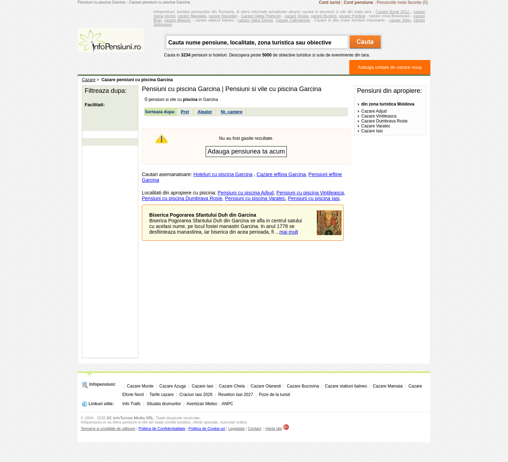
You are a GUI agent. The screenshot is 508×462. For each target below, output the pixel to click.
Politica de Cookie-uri (206, 428)
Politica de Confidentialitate (162, 428)
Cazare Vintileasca (379, 116)
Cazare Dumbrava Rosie (384, 121)
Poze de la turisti (274, 394)
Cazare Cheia (232, 386)
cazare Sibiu (400, 20)
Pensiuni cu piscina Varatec (255, 198)
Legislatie (236, 428)
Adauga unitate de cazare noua (390, 67)
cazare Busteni (324, 16)
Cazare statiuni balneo (346, 386)
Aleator (205, 111)
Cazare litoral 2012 (393, 12)
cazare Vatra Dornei (255, 20)
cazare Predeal (352, 16)
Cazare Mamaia (388, 386)
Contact (254, 428)
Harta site (274, 428)
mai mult (288, 232)
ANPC (227, 403)
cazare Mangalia (192, 16)
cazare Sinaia (296, 16)
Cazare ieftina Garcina (281, 174)
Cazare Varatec (375, 126)
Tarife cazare (162, 394)
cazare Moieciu (177, 20)
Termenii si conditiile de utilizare (108, 428)
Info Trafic (131, 403)
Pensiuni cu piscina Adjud (246, 193)
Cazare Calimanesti (293, 20)
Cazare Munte (140, 386)
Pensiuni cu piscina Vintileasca (310, 193)
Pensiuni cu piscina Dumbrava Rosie (182, 198)
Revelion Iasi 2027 (235, 394)
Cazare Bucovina (303, 386)
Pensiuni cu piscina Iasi (314, 198)
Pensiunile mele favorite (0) (402, 2)
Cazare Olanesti (265, 386)
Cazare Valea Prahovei (261, 16)
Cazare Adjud (374, 111)
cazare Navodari (223, 16)
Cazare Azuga (172, 386)
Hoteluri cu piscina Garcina (222, 174)
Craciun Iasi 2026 (196, 394)
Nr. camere (231, 111)
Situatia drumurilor (164, 403)
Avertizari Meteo (202, 403)
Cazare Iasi (372, 130)
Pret (185, 111)
